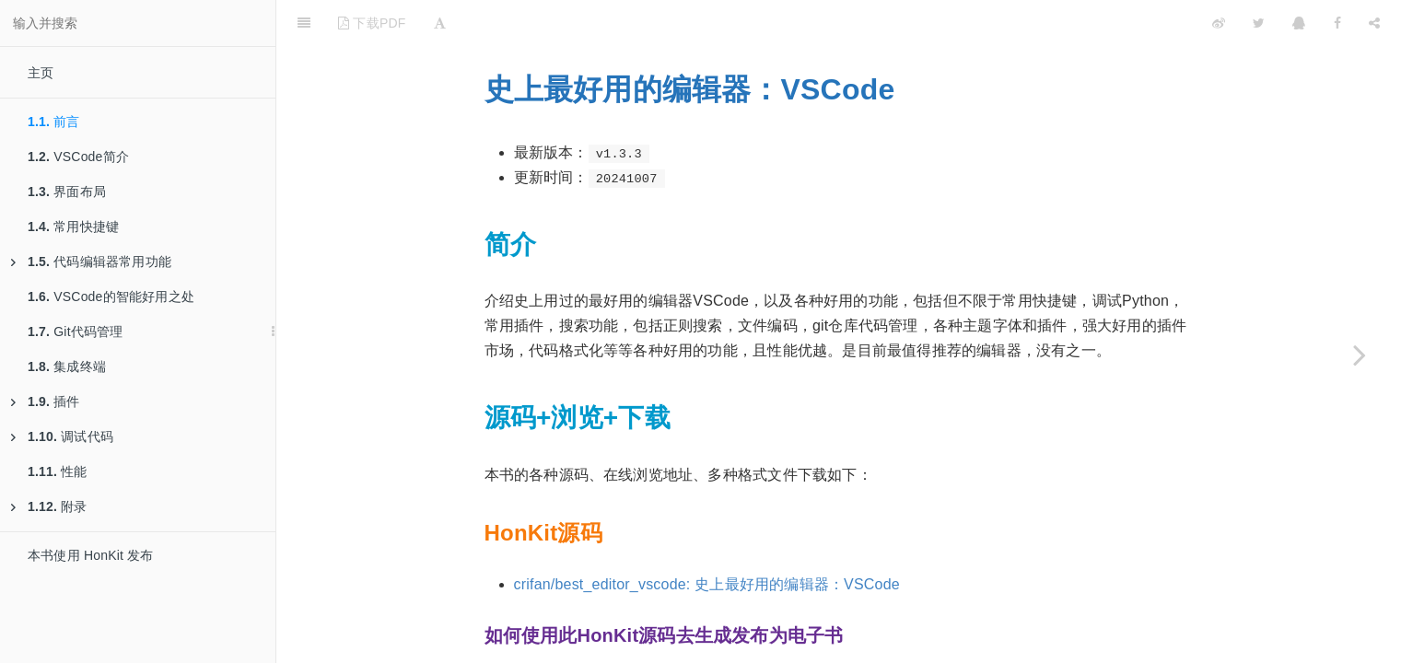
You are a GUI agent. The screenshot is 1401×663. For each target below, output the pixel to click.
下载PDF (371, 23)
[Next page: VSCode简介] (1359, 354)
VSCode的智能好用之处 (111, 296)
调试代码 (62, 436)
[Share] (1374, 23)
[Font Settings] (440, 23)
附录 (49, 506)
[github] (1138, 23)
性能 (58, 471)
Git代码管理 (75, 331)
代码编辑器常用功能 (91, 261)
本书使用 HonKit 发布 (91, 555)
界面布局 (67, 191)
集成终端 (67, 366)
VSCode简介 (78, 156)
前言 (54, 121)
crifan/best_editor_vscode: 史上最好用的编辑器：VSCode (707, 584)
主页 (40, 72)
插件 (45, 401)
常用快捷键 (73, 226)
